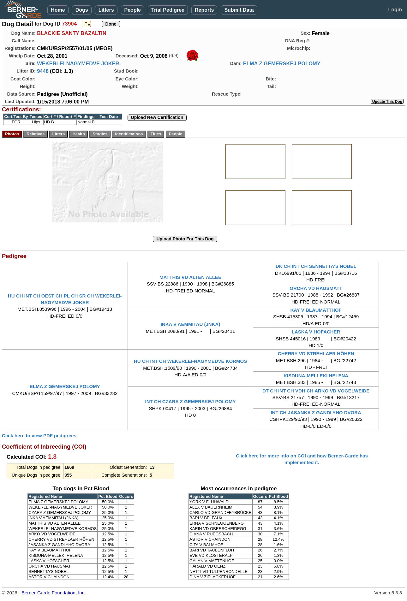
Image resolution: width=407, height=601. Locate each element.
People (132, 10)
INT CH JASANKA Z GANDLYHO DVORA (316, 412)
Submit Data (239, 10)
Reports (204, 10)
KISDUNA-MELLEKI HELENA (316, 375)
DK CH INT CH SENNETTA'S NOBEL (316, 266)
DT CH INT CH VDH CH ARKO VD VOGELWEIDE (315, 390)
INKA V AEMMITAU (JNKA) (190, 324)
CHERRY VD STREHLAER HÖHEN (316, 353)
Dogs (81, 10)
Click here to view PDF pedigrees (39, 435)
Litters (106, 10)
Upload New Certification (157, 117)
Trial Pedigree (167, 10)
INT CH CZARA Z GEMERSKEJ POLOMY (190, 401)
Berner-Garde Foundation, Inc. (53, 592)
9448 (43, 71)
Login (395, 9)
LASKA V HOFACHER (316, 331)
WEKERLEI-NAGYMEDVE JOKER (78, 63)
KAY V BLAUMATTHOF (316, 310)
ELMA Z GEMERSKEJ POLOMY (281, 63)
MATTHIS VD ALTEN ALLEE (190, 277)
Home (58, 10)
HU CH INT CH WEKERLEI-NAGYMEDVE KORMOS (190, 361)
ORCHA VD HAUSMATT (316, 288)
